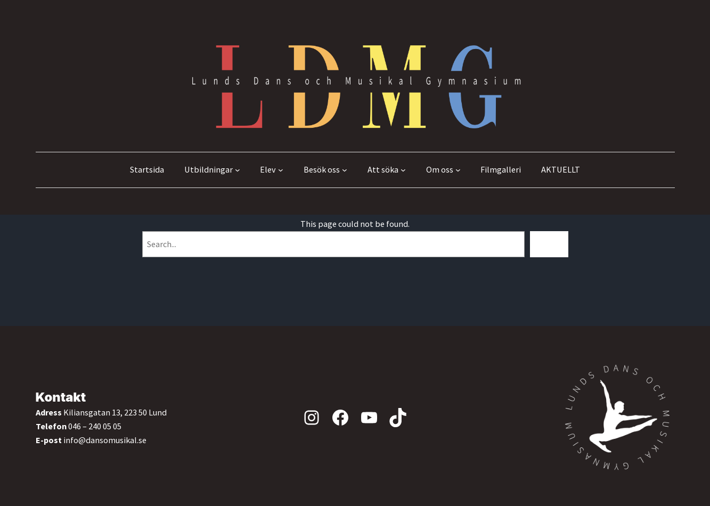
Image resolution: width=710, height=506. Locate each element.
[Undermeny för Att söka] (403, 170)
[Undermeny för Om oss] (458, 170)
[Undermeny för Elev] (280, 170)
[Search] (549, 244)
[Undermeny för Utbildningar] (237, 170)
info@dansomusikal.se (104, 440)
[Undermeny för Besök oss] (344, 170)
